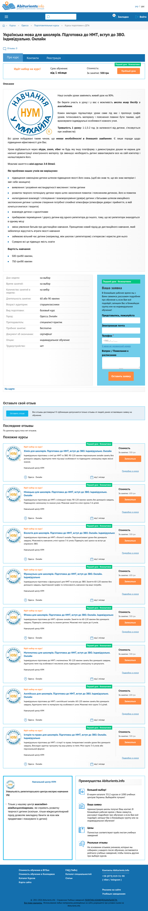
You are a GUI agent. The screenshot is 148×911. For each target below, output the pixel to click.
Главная (4, 25)
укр (136, 6)
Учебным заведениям (113, 893)
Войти (143, 17)
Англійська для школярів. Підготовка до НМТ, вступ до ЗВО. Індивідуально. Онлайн (66, 695)
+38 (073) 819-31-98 (113, 875)
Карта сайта (25, 882)
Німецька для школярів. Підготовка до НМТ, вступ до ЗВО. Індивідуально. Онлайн (65, 493)
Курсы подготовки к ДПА (77, 25)
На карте (10, 388)
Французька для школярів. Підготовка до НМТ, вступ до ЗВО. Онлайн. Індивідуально (63, 575)
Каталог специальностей (79, 874)
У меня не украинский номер (116, 346)
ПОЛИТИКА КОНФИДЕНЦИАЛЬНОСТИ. (101, 900)
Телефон (108, 335)
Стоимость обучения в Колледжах (37, 874)
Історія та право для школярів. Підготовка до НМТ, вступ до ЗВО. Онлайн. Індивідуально (65, 736)
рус (143, 6)
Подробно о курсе (130, 471)
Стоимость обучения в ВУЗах (34, 870)
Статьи (69, 878)
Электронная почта (113, 325)
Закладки (123, 17)
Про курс (13, 57)
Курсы (13, 25)
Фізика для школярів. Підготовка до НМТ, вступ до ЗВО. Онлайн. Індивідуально (68, 615)
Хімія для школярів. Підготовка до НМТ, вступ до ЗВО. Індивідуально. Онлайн (68, 451)
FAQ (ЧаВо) (71, 870)
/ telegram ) (115, 879)
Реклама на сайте (111, 889)
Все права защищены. (33, 903)
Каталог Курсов (27, 878)
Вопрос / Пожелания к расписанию (115, 353)
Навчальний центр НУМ (44, 781)
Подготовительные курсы (46, 25)
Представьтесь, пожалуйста (118, 315)
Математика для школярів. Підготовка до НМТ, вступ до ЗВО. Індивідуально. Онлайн (67, 654)
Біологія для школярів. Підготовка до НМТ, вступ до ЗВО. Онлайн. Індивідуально (69, 533)
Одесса (24, 25)
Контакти (33, 58)
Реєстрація (54, 58)
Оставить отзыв (17, 413)
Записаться (130, 458)
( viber (105, 879)
